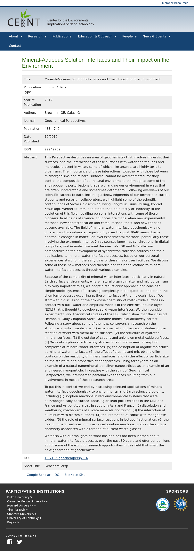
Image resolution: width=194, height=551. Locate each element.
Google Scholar (38, 475)
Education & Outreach (97, 38)
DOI (57, 475)
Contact (15, 46)
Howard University (20, 505)
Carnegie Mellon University (26, 501)
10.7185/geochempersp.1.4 (66, 458)
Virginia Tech (16, 509)
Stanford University (20, 513)
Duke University (18, 497)
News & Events (156, 38)
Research (37, 38)
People (129, 38)
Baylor (11, 522)
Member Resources (175, 2)
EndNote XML (74, 475)
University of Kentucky (23, 518)
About (15, 38)
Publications (62, 36)
